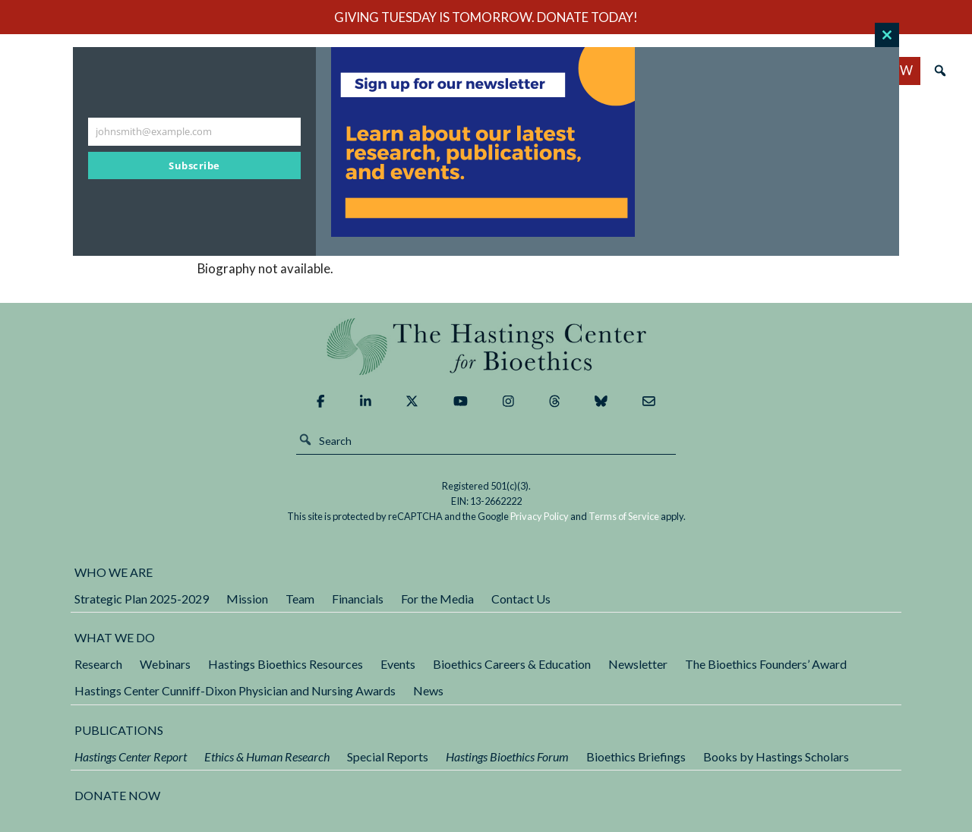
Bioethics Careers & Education (512, 664)
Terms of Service (624, 516)
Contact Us (521, 598)
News (428, 690)
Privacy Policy (539, 516)
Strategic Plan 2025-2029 (141, 598)
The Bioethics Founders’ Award (766, 664)
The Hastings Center (486, 346)
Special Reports (387, 756)
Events (397, 664)
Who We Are (113, 572)
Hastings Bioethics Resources (285, 664)
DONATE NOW (117, 795)
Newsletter (637, 664)
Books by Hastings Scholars (776, 756)
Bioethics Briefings (636, 756)
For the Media (437, 598)
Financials (357, 598)
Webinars (165, 664)
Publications (118, 730)
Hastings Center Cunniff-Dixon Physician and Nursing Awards (235, 690)
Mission (247, 598)
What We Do (114, 637)
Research (98, 664)
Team (300, 598)
